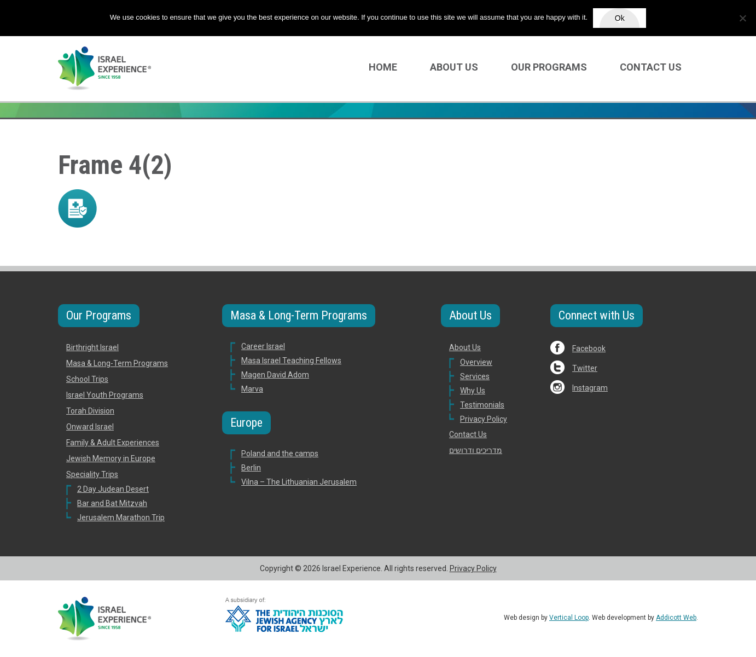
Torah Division (90, 410)
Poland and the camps (279, 453)
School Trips (87, 379)
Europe (246, 422)
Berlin (251, 467)
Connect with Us (597, 315)
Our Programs (549, 67)
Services (475, 376)
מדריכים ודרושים (475, 450)
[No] (742, 18)
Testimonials (482, 404)
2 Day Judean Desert (113, 489)
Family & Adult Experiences (112, 442)
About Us (454, 67)
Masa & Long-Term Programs (117, 363)
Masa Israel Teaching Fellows (291, 360)
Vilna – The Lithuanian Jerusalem (299, 482)
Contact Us (651, 67)
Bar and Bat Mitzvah (112, 503)
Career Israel (263, 346)
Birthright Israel (92, 347)
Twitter (584, 368)
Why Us (472, 390)
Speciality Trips (92, 474)
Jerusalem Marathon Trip (121, 517)
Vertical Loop (569, 617)
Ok (620, 18)
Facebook (589, 348)
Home (383, 67)
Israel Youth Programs (104, 395)
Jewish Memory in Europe (110, 458)
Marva (252, 389)
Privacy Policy (483, 419)
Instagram (590, 387)
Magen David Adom (275, 374)
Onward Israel (90, 426)
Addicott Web (676, 617)
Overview (476, 362)
